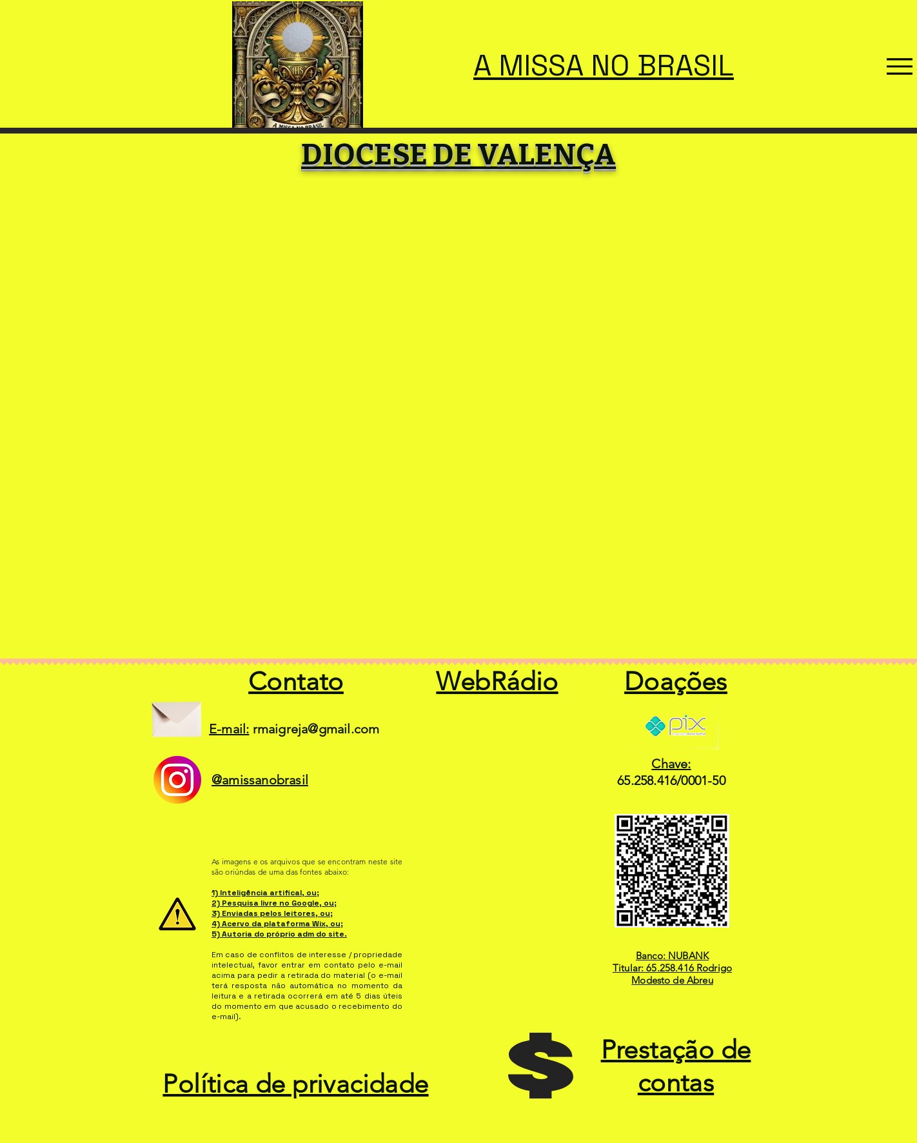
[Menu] (899, 66)
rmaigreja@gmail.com (316, 729)
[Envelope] (176, 714)
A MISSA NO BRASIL (603, 65)
